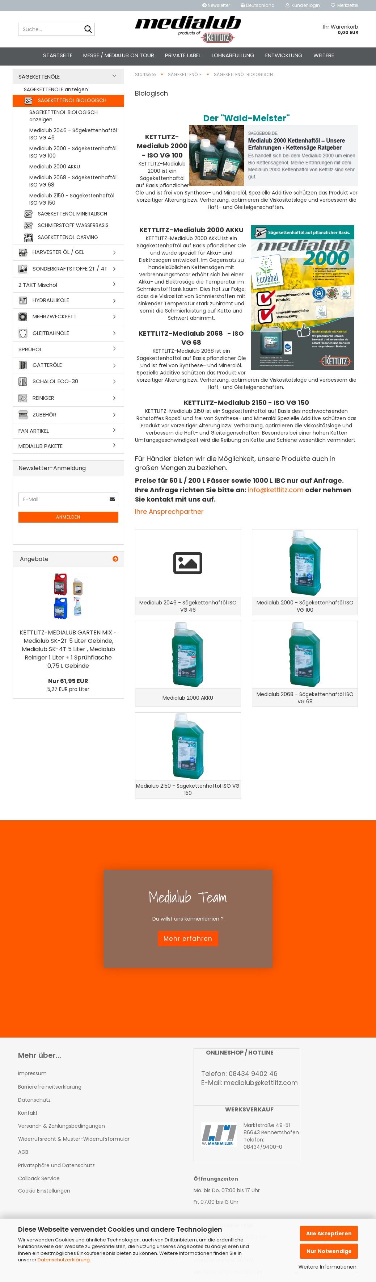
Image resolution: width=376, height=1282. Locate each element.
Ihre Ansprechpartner (169, 524)
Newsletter (216, 5)
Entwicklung (284, 55)
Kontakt (28, 1138)
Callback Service (39, 1204)
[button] (257, 5)
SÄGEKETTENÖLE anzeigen (56, 102)
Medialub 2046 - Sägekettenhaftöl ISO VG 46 (73, 146)
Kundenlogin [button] (303, 5)
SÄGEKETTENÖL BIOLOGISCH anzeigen (63, 128)
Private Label (183, 55)
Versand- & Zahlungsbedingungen (61, 1151)
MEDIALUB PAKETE (40, 458)
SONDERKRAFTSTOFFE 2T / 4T (62, 281)
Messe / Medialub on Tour (118, 55)
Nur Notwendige (329, 1251)
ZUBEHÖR (37, 427)
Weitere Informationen (327, 1266)
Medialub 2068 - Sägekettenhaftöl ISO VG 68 (73, 194)
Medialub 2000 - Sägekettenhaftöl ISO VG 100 (73, 165)
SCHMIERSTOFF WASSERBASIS (66, 238)
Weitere (323, 55)
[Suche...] (88, 29)
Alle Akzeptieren (329, 1233)
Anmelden (68, 530)
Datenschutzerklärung (64, 1259)
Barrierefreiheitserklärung (49, 1112)
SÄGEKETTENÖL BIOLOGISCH (65, 113)
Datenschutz (34, 1125)
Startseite (57, 55)
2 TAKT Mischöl (37, 297)
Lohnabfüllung (233, 55)
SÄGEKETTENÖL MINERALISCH (65, 227)
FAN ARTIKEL (33, 443)
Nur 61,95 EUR (68, 694)
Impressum (32, 1099)
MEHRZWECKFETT (47, 329)
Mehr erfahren (188, 964)
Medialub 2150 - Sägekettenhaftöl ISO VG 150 (71, 212)
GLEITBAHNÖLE (43, 346)
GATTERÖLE (40, 378)
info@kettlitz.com (276, 502)
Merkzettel (344, 5)
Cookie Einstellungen (44, 1216)
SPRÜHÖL (30, 362)
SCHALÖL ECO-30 (48, 394)
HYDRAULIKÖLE (43, 313)
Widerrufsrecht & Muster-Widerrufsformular (74, 1164)
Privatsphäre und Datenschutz (56, 1191)
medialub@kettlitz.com (261, 1108)
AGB (23, 1177)
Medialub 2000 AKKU (54, 179)
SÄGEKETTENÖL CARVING (61, 250)
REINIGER (36, 410)
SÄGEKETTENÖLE (39, 89)
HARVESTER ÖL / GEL (51, 265)
